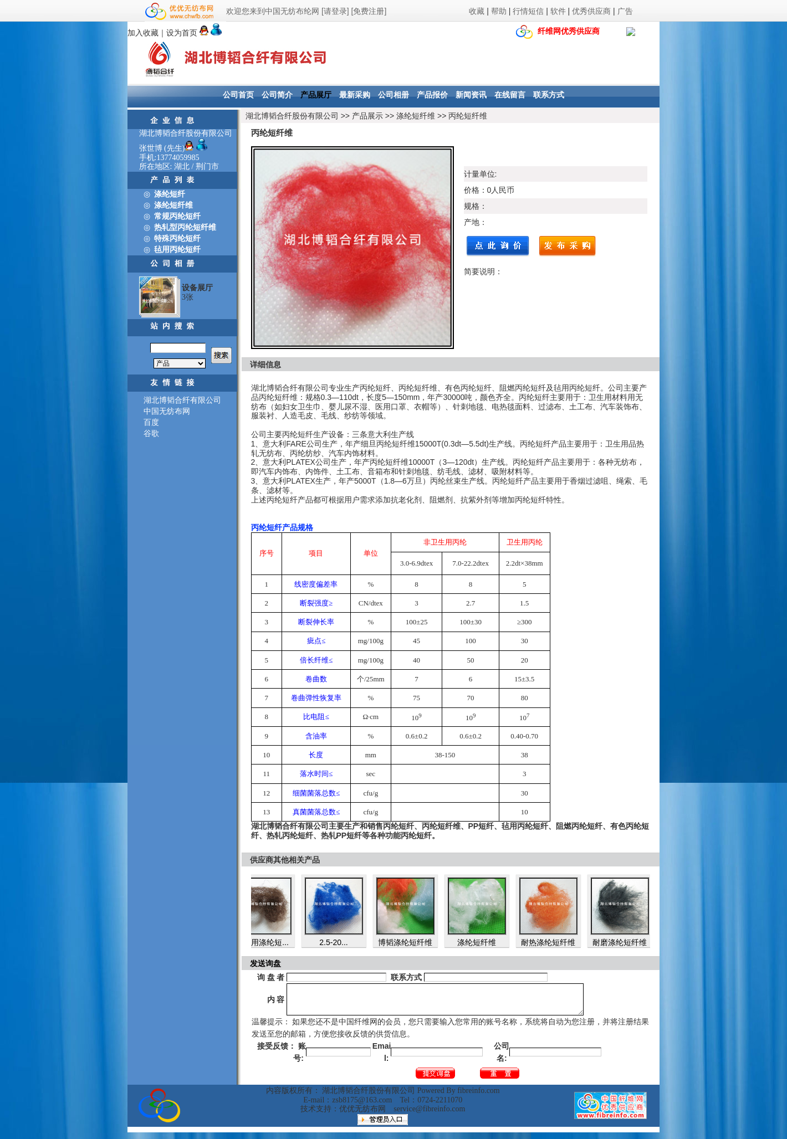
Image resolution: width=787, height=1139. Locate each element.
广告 (625, 11)
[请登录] (335, 11)
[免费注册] (369, 11)
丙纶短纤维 (467, 115)
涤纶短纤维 (415, 115)
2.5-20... (339, 942)
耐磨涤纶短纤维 (625, 942)
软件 (558, 11)
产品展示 (367, 115)
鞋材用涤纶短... (267, 942)
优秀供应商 (591, 11)
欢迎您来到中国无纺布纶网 (272, 11)
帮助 (499, 11)
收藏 (476, 11)
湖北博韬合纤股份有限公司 (292, 115)
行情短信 (528, 11)
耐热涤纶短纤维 (554, 942)
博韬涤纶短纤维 (411, 942)
